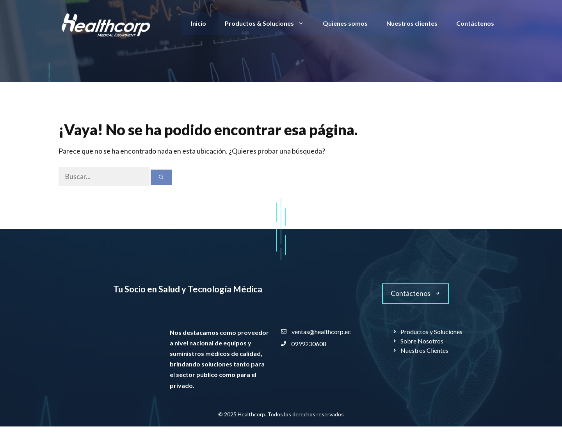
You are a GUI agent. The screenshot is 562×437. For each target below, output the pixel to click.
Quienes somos (345, 23)
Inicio (198, 23)
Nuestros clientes (412, 23)
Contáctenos (475, 23)
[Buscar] (161, 177)
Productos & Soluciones (269, 23)
